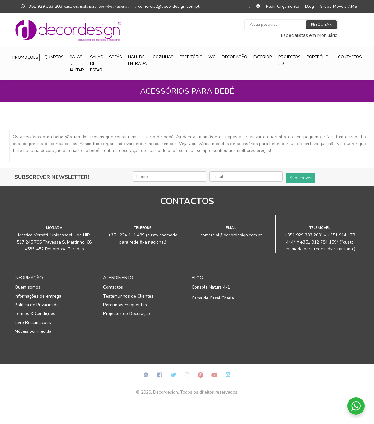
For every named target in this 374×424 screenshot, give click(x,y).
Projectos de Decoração (126, 314)
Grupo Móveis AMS (338, 6)
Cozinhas (163, 57)
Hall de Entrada (137, 60)
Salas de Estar (96, 63)
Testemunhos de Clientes (128, 296)
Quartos (53, 57)
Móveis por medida (33, 331)
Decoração (234, 57)
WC (212, 57)
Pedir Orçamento (282, 6)
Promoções (25, 57)
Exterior (262, 57)
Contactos (350, 57)
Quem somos (27, 287)
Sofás (115, 57)
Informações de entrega (38, 296)
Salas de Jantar (77, 63)
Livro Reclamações (33, 323)
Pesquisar (321, 24)
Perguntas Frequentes (125, 305)
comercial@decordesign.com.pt (167, 6)
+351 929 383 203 (75, 6)
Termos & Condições (35, 314)
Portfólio (318, 57)
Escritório (191, 57)
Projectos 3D (289, 60)
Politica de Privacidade (37, 305)
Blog (309, 6)
